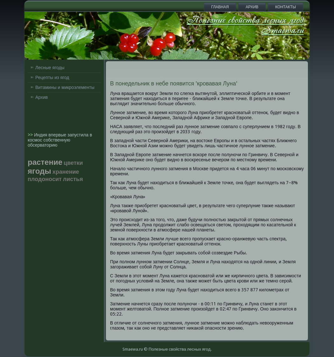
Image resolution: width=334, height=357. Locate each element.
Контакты (285, 7)
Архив (252, 7)
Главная (220, 7)
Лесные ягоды (50, 67)
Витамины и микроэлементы (64, 87)
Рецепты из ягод (52, 77)
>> (31, 134)
